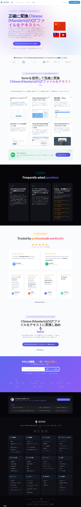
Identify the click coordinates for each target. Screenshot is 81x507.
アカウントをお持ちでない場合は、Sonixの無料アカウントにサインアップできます (18, 104)
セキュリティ (62, 489)
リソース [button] (28, 2)
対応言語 (12, 480)
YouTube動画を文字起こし (32, 449)
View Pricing (40, 349)
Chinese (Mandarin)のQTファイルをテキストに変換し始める (40, 344)
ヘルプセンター (21, 400)
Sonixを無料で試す (74, 2)
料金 (34, 2)
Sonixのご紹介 (13, 485)
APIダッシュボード (47, 466)
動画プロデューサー (64, 448)
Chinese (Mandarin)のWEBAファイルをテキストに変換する (62, 205)
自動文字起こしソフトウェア (16, 444)
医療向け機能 (29, 463)
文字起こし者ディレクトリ (16, 489)
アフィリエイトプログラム (48, 468)
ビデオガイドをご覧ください (41, 400)
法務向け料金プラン (15, 470)
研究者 (61, 443)
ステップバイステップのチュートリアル (32, 486)
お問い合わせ (62, 487)
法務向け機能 (13, 463)
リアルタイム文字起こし (16, 451)
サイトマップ (36, 504)
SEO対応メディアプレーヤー (32, 444)
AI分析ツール (29, 441)
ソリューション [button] (19, 2)
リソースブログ (14, 487)
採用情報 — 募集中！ (64, 482)
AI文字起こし (36, 425)
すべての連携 (62, 470)
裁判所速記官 (13, 466)
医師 (28, 466)
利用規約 (51, 504)
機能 (12, 441)
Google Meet (62, 466)
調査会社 (45, 448)
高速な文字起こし (14, 447)
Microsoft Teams (63, 463)
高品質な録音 (29, 492)
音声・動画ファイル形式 (16, 482)
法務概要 (12, 461)
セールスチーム (46, 450)
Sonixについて (62, 480)
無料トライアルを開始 (51, 369)
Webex (61, 468)
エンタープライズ (47, 441)
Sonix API (45, 461)
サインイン (30, 504)
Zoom (61, 461)
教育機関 (45, 443)
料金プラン (45, 480)
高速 (52, 425)
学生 (61, 450)
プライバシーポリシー (44, 504)
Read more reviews (40, 302)
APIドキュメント (46, 463)
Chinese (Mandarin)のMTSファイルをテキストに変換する (62, 201)
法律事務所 (13, 468)
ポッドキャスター (63, 446)
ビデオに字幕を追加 (31, 447)
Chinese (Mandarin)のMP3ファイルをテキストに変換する (62, 213)
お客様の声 (45, 485)
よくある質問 (29, 482)
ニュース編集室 (46, 446)
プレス (61, 485)
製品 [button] (12, 2)
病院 (28, 468)
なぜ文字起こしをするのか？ (32, 489)
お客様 (44, 482)
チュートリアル (28, 400)
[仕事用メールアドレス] (35, 369)
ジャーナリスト (63, 441)
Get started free (63, 154)
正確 (55, 425)
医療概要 (29, 461)
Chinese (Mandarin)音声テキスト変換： (28, 33)
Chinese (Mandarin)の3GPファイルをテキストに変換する (62, 209)
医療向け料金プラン (31, 470)
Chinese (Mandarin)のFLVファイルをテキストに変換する (62, 217)
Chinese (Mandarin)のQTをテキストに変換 (27, 43)
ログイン (65, 2)
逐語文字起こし (14, 449)
